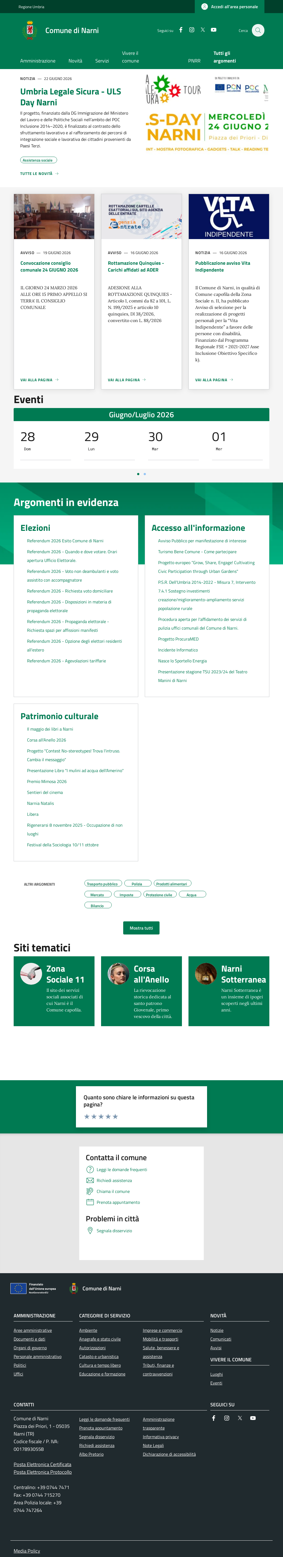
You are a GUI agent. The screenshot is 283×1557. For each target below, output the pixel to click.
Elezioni (35, 527)
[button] (229, 6)
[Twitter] (199, 30)
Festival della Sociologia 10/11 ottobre (63, 844)
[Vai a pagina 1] (138, 474)
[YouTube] (210, 30)
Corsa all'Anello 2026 (46, 740)
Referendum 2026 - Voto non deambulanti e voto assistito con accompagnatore (72, 575)
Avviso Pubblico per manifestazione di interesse (202, 540)
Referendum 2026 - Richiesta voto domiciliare (70, 591)
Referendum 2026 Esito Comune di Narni (65, 540)
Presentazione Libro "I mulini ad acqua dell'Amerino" (75, 770)
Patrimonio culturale (59, 715)
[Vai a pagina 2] (145, 474)
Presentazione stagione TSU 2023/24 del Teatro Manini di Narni (202, 676)
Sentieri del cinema (45, 792)
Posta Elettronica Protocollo (43, 1472)
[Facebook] (177, 30)
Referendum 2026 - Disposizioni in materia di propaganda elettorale (69, 606)
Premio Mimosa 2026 (47, 781)
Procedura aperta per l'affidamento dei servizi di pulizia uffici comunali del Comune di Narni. (202, 623)
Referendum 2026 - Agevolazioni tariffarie (66, 660)
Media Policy (27, 1551)
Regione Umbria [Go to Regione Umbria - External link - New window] (31, 7)
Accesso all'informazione (198, 527)
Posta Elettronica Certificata (42, 1464)
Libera (33, 814)
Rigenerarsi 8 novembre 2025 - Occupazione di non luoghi (75, 829)
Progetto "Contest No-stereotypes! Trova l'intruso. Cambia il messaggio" (73, 755)
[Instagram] (188, 30)
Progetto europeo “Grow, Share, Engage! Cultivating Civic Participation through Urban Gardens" (206, 566)
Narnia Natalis (40, 803)
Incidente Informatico (178, 650)
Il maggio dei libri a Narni (50, 729)
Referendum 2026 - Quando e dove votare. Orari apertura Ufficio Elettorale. (72, 556)
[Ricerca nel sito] (257, 30)
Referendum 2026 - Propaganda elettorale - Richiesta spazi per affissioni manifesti (68, 625)
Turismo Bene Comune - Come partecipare (197, 551)
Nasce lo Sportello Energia (182, 660)
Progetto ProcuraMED (178, 639)
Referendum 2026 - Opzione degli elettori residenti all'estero (74, 645)
